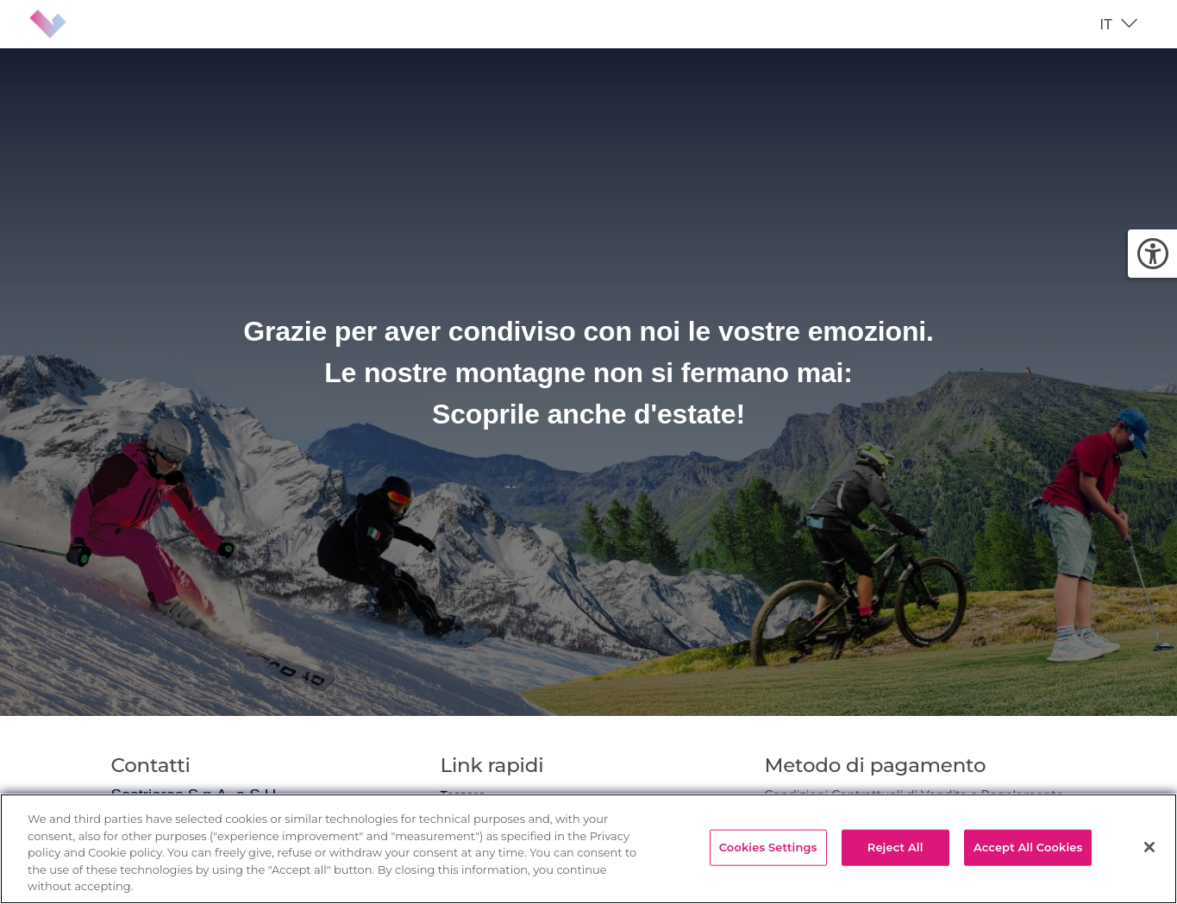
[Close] (1149, 847)
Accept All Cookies (1028, 847)
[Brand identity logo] (62, 24)
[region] (588, 849)
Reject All (895, 847)
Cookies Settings (768, 847)
